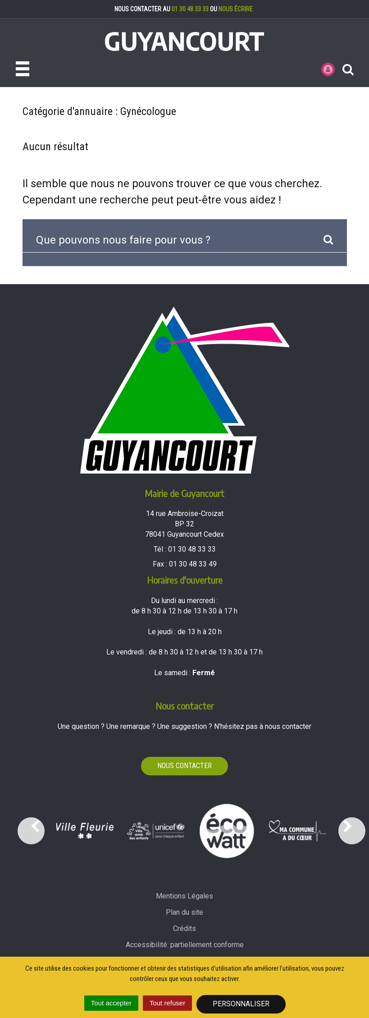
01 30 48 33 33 (190, 9)
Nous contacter (184, 765)
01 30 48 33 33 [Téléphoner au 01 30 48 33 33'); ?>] (192, 549)
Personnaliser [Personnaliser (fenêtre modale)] (241, 1004)
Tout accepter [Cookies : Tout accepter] (111, 1003)
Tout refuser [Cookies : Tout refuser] (167, 1003)
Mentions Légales (184, 896)
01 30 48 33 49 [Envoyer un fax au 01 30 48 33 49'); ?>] (193, 564)
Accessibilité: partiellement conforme (185, 944)
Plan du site (184, 912)
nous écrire (236, 9)
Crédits (184, 928)
